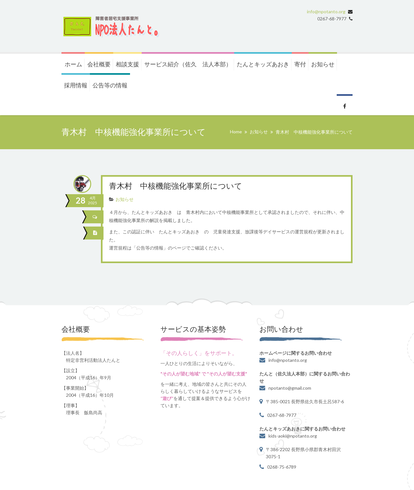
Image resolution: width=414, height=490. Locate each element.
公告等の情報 (110, 85)
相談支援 (127, 64)
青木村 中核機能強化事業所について (175, 186)
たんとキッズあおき (263, 64)
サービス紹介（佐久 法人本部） (188, 64)
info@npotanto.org (326, 11)
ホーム (73, 64)
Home (236, 131)
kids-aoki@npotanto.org (292, 436)
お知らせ (322, 64)
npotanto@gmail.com (289, 388)
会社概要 (99, 64)
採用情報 (75, 85)
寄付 (300, 64)
